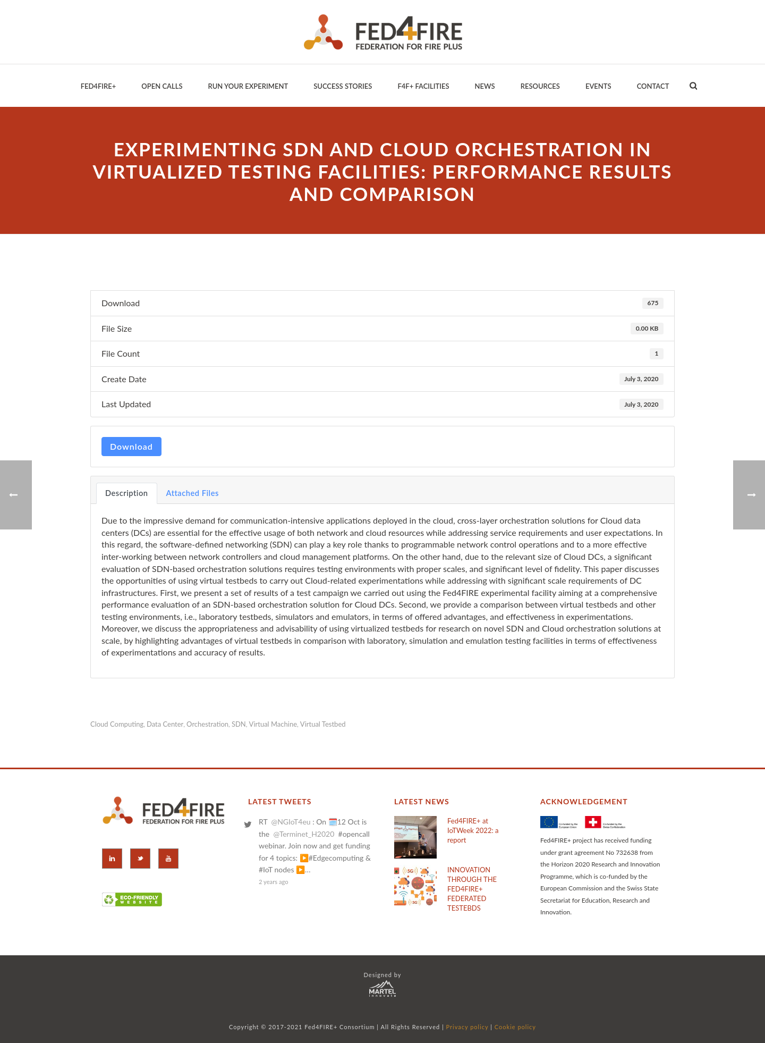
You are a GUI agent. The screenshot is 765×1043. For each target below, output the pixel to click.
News (485, 86)
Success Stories (342, 86)
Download (131, 446)
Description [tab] (126, 493)
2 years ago (273, 881)
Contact (653, 86)
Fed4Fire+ (98, 86)
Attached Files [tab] (192, 493)
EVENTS (598, 86)
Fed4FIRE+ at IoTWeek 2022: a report (472, 830)
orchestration (207, 724)
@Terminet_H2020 (303, 833)
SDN (239, 724)
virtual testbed (323, 724)
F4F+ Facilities (423, 86)
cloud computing (116, 724)
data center (165, 724)
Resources (540, 86)
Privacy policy (467, 1026)
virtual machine (273, 724)
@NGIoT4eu (290, 821)
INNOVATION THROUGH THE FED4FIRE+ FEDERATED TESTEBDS (472, 888)
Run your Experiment (248, 86)
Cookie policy (515, 1026)
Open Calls (161, 86)
